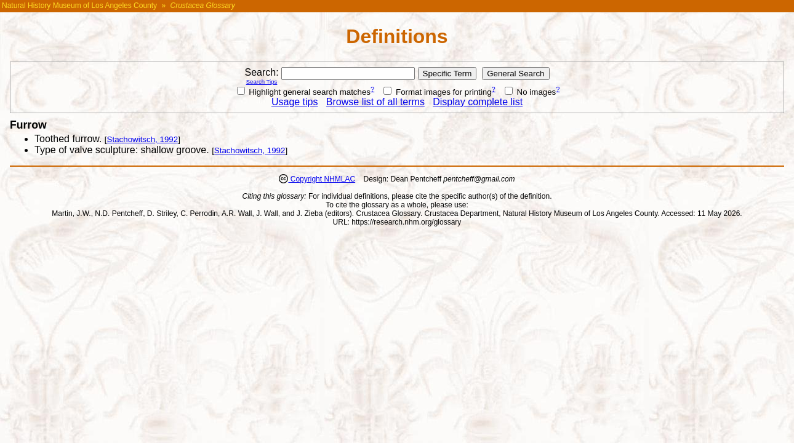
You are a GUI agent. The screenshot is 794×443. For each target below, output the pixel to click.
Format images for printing (437, 92)
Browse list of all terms (375, 102)
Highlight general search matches (304, 92)
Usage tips (294, 102)
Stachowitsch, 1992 (142, 139)
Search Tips (262, 81)
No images (530, 92)
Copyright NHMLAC (321, 179)
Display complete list (478, 102)
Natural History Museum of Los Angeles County (79, 5)
